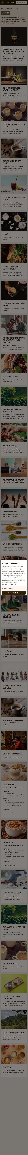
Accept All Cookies (14, 593)
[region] (14, 577)
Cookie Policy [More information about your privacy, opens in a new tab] (13, 584)
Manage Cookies (7, 588)
